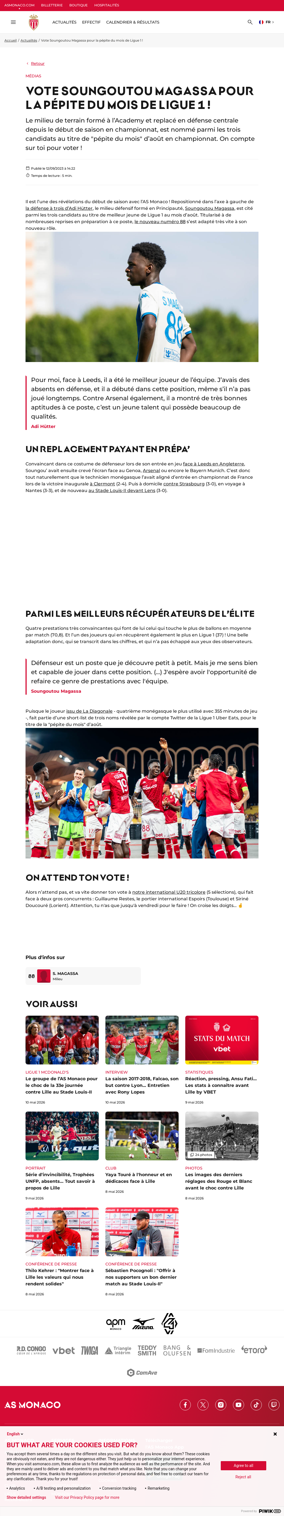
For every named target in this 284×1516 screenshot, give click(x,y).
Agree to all (243, 1465)
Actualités (29, 40)
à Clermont (102, 483)
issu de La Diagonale (89, 711)
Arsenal (151, 470)
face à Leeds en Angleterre (213, 464)
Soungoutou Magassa (209, 208)
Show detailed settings (26, 1497)
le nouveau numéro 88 (160, 221)
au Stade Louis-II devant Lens (121, 490)
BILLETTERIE (52, 5)
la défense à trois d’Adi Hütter (59, 208)
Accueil (10, 40)
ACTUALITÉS (64, 22)
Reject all (243, 1477)
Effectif (91, 22)
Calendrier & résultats (132, 22)
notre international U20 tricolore (169, 892)
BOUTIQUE (78, 5)
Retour (35, 63)
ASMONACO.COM (19, 5)
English (15, 1434)
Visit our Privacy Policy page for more (87, 1497)
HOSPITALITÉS (106, 5)
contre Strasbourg (184, 483)
